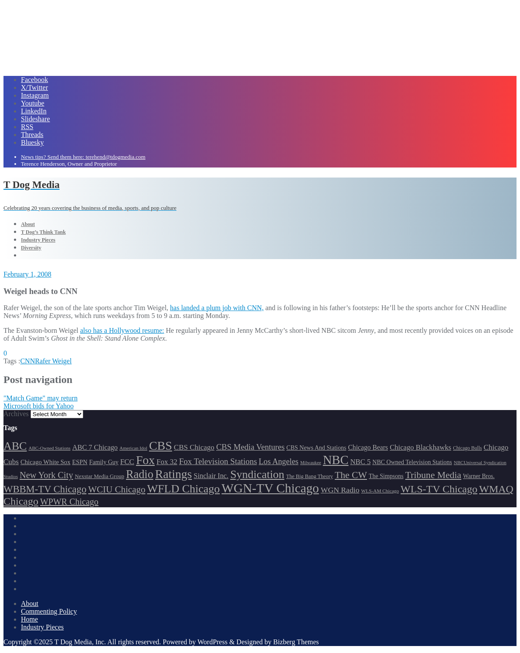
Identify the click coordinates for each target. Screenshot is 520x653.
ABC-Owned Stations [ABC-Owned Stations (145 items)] (49, 448)
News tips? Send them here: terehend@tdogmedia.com (83, 157)
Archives (16, 413)
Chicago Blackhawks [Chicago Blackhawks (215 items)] (420, 447)
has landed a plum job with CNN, (217, 307)
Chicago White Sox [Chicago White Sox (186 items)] (45, 461)
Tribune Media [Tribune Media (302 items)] (433, 475)
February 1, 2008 (27, 274)
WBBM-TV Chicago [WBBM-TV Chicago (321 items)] (44, 489)
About (29, 603)
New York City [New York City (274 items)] (46, 475)
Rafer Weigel (53, 361)
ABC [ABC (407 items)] (15, 446)
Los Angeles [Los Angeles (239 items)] (279, 461)
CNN (27, 361)
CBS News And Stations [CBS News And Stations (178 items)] (316, 447)
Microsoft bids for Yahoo (38, 406)
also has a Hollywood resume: (122, 330)
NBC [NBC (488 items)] (336, 460)
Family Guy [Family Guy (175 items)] (104, 462)
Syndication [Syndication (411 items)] (257, 474)
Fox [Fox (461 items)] (145, 460)
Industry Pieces (42, 627)
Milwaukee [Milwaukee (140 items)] (310, 462)
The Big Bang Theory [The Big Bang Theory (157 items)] (309, 476)
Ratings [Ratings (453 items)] (173, 474)
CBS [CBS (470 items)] (160, 445)
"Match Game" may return (40, 398)
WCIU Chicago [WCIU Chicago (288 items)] (116, 489)
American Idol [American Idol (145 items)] (133, 448)
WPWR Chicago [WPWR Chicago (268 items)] (69, 501)
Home (29, 619)
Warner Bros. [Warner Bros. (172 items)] (478, 476)
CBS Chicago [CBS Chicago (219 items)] (194, 447)
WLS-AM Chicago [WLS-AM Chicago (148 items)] (380, 490)
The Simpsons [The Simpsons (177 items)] (386, 476)
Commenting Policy (49, 611)
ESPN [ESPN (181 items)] (80, 461)
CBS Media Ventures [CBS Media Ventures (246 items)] (250, 446)
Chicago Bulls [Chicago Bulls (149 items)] (467, 448)
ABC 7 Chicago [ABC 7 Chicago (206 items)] (95, 447)
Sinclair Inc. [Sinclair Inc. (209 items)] (211, 476)
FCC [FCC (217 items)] (127, 462)
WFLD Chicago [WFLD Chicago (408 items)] (183, 488)
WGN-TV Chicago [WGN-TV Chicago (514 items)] (270, 488)
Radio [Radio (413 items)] (139, 474)
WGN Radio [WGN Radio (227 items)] (340, 489)
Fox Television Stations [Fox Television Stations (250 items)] (218, 461)
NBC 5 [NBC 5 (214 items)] (360, 462)
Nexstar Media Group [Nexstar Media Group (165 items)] (99, 476)
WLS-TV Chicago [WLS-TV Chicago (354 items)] (439, 489)
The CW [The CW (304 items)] (351, 475)
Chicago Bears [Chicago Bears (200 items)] (368, 447)
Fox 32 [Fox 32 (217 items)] (166, 462)
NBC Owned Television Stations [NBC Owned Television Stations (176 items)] (412, 462)
